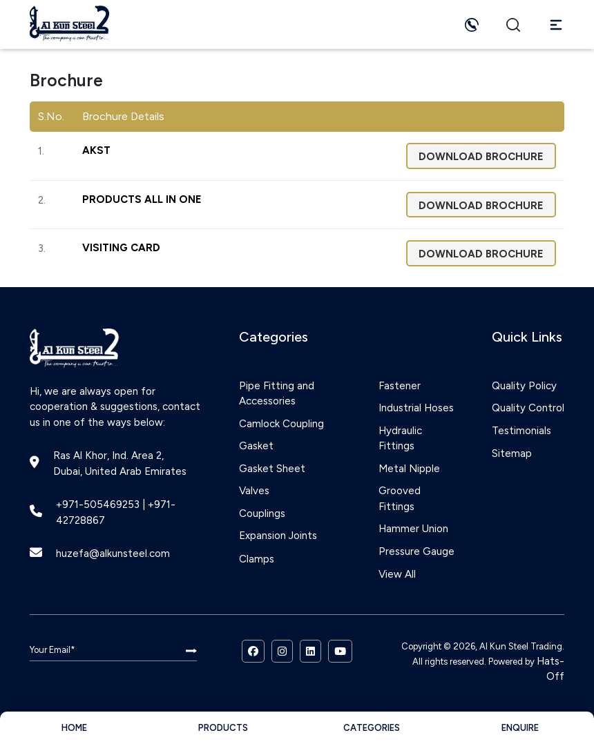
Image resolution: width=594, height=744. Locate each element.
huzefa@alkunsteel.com (113, 553)
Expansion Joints (278, 535)
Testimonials (521, 430)
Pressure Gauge (416, 551)
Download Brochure (481, 156)
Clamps (256, 559)
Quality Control (528, 408)
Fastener (400, 386)
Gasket (256, 446)
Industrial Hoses (416, 408)
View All (397, 574)
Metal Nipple (409, 468)
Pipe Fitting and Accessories (276, 394)
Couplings (262, 513)
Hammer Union (413, 528)
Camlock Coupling (281, 424)
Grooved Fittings (400, 498)
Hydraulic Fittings (400, 438)
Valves (254, 490)
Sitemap (512, 453)
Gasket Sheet (272, 468)
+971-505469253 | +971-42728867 (115, 512)
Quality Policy (524, 386)
